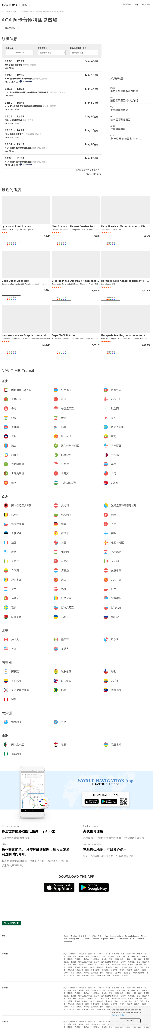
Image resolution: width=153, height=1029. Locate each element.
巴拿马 (66, 973)
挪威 (136, 967)
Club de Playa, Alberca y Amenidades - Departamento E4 (87, 280)
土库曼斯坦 (119, 959)
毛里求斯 (116, 975)
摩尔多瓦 (109, 967)
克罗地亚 (138, 965)
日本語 (66, 936)
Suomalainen (123, 939)
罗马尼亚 (70, 970)
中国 (108, 954)
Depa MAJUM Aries (63, 335)
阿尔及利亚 (101, 975)
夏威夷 (79, 973)
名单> (85, 48)
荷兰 (131, 967)
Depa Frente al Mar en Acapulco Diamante (127, 226)
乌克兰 (122, 970)
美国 (72, 973)
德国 (69, 965)
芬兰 (96, 965)
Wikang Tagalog (75, 939)
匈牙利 (130, 965)
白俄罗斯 (114, 970)
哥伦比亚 (109, 973)
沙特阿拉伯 (95, 959)
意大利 (77, 967)
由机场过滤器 (79, 48)
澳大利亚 (85, 975)
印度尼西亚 (130, 954)
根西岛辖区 (116, 965)
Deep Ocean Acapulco (15, 280)
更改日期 (9, 48)
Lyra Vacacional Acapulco (17, 226)
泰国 (110, 959)
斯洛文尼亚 (95, 970)
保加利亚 (131, 962)
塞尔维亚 (79, 970)
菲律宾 (70, 959)
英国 (107, 965)
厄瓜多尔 (127, 973)
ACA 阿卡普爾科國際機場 (30, 19)
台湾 (134, 959)
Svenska (140, 939)
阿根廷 (86, 973)
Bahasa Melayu (117, 936)
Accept (130, 1020)
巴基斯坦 (78, 959)
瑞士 (138, 962)
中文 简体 (92, 936)
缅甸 (118, 956)
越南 (140, 959)
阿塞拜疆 (91, 954)
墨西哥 (144, 970)
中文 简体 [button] (146, 4)
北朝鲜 (73, 962)
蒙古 (124, 956)
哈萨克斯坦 (96, 956)
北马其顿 (123, 967)
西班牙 (90, 965)
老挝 (104, 956)
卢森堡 (92, 967)
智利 (101, 973)
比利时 (123, 962)
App (136, 4)
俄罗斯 (129, 970)
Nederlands (68, 942)
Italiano (113, 939)
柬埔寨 (81, 956)
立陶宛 (84, 967)
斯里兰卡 (111, 956)
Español (104, 939)
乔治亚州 (115, 954)
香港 (122, 954)
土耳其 (127, 959)
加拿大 (136, 970)
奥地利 (96, 962)
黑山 (116, 967)
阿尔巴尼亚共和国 (85, 962)
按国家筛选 (43, 48)
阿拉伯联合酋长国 (70, 954)
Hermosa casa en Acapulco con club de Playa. (30, 335)
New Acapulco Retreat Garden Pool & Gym (78, 226)
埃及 (109, 975)
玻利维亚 (94, 973)
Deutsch (96, 939)
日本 (74, 956)
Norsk (132, 939)
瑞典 (87, 970)
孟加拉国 (100, 954)
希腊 (124, 965)
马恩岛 (70, 967)
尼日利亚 (125, 975)
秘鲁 (78, 975)
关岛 (92, 975)
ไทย (106, 936)
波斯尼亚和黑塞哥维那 (109, 962)
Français (87, 939)
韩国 (87, 956)
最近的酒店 (10, 28)
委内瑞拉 (70, 975)
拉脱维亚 (100, 967)
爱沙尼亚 (82, 965)
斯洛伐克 (105, 970)
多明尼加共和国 (139, 973)
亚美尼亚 (82, 954)
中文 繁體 (82, 936)
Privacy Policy (119, 1015)
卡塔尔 (86, 959)
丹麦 (74, 965)
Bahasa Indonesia (132, 936)
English (74, 936)
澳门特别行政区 (134, 956)
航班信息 (127, 4)
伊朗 (69, 956)
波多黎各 (118, 973)
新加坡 (104, 959)
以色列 (139, 954)
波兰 (142, 967)
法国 (102, 965)
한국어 (100, 936)
